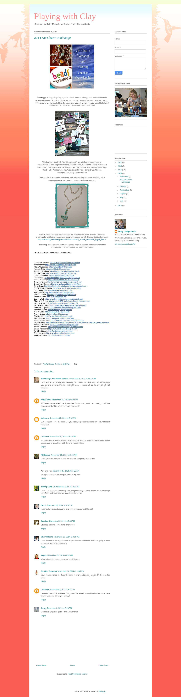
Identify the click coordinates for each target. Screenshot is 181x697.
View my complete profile (125, 244)
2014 (120, 173)
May (122, 201)
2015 (120, 170)
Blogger (102, 691)
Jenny (43, 608)
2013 (120, 205)
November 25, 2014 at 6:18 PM (59, 505)
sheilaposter (46, 487)
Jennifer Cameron (49, 571)
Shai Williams (47, 537)
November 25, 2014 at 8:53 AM (64, 455)
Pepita (44, 555)
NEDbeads (45, 455)
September (124, 190)
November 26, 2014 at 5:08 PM (62, 521)
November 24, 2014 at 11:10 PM (82, 379)
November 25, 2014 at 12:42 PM (66, 487)
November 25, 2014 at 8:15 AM (63, 436)
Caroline (44, 521)
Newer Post (41, 665)
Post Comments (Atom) (77, 674)
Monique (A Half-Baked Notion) (54, 379)
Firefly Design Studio (127, 231)
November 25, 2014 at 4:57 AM (65, 400)
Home (72, 665)
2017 (120, 162)
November (124, 176)
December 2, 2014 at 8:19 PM (59, 608)
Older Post (103, 665)
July (122, 197)
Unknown (45, 418)
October (123, 186)
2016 (120, 166)
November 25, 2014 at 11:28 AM (66, 471)
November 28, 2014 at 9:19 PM (66, 537)
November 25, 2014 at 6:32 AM (63, 418)
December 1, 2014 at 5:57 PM (62, 590)
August (123, 194)
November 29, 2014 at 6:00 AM (60, 555)
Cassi (43, 505)
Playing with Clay (65, 16)
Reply (43, 391)
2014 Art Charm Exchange (125, 181)
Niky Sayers (46, 400)
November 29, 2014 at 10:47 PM (71, 571)
